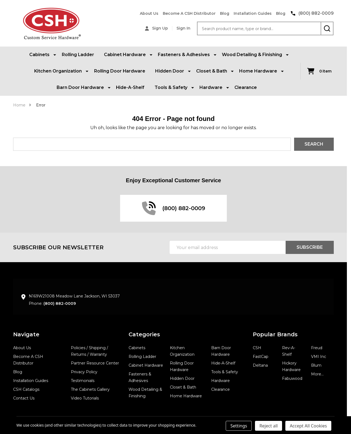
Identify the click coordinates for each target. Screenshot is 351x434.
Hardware (220, 380)
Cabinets (137, 347)
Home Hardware (186, 396)
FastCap (260, 356)
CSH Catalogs (26, 389)
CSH (257, 347)
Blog (224, 13)
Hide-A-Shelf (130, 87)
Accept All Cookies (308, 426)
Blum (316, 365)
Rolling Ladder (78, 54)
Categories (144, 334)
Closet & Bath (183, 387)
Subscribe (310, 247)
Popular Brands (275, 334)
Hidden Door (182, 378)
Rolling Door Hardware (120, 71)
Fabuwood (292, 378)
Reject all (268, 426)
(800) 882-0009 (59, 303)
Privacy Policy (84, 371)
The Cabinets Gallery (90, 389)
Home (19, 105)
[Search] (327, 28)
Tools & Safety (224, 371)
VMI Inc (318, 356)
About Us (149, 13)
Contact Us (23, 398)
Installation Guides (253, 13)
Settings (238, 426)
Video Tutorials (85, 398)
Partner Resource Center (95, 363)
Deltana (260, 365)
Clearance (245, 87)
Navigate (26, 334)
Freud (316, 347)
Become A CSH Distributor (189, 13)
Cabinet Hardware (146, 365)
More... (317, 374)
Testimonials (82, 380)
